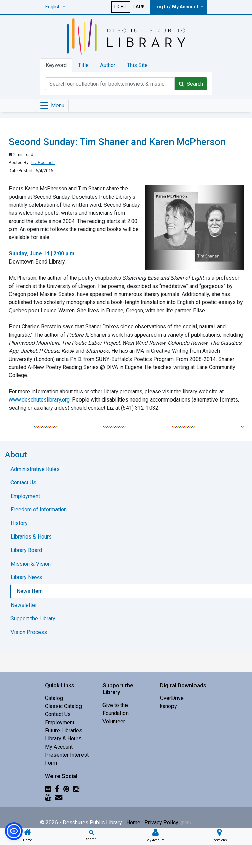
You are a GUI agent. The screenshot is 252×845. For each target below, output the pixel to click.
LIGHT (120, 6)
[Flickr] (48, 789)
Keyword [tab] (56, 65)
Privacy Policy (167, 822)
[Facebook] (57, 789)
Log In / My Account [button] (176, 6)
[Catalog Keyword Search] (110, 83)
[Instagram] (76, 789)
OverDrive (172, 698)
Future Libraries (63, 730)
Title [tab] (83, 65)
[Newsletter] (58, 797)
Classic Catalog (63, 706)
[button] (55, 7)
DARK (139, 6)
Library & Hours (63, 738)
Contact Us (58, 714)
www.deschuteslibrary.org (39, 399)
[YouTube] (48, 797)
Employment (59, 722)
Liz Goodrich (43, 162)
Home (133, 822)
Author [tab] (107, 65)
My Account (59, 747)
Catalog (54, 698)
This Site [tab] (137, 65)
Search (191, 84)
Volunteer (113, 721)
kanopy (168, 706)
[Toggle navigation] (52, 105)
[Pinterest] (66, 789)
